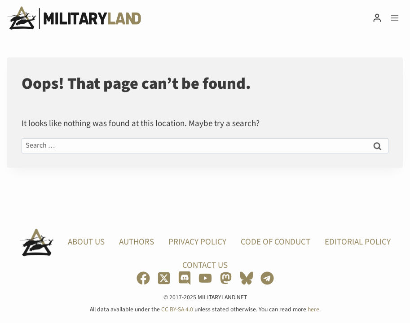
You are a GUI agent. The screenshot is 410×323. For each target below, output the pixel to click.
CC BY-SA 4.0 (177, 309)
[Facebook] (143, 278)
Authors (136, 242)
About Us (86, 242)
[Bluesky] (246, 278)
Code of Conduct (275, 242)
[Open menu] (394, 18)
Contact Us (205, 265)
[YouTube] (205, 278)
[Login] (377, 17)
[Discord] (184, 278)
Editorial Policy (358, 242)
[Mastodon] (226, 278)
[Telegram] (267, 278)
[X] (164, 278)
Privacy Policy (197, 242)
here (313, 309)
